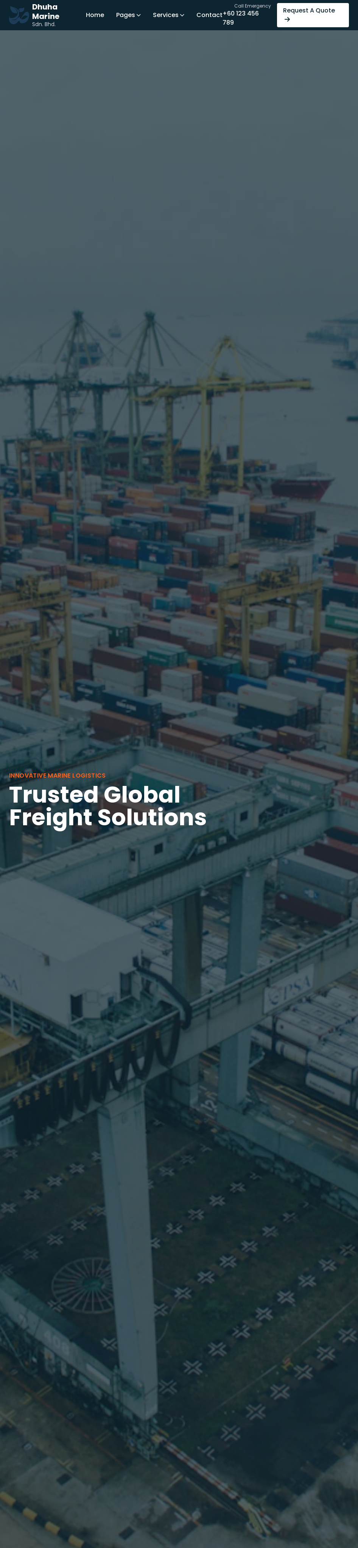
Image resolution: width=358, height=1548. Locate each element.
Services (168, 15)
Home (95, 15)
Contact (209, 15)
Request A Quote (309, 14)
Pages (128, 15)
